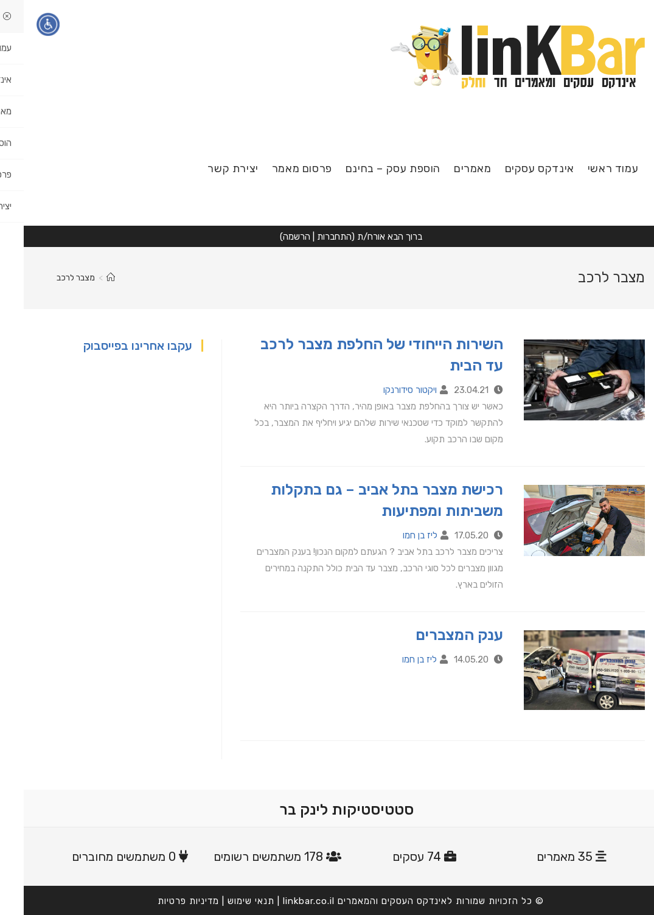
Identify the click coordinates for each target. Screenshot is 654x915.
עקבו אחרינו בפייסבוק (114, 345)
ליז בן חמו (396, 535)
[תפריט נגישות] (24, 24)
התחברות (310, 236)
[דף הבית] (87, 278)
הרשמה (273, 236)
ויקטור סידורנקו (386, 389)
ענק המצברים (435, 635)
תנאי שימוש (227, 901)
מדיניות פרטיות (164, 901)
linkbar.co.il (285, 901)
